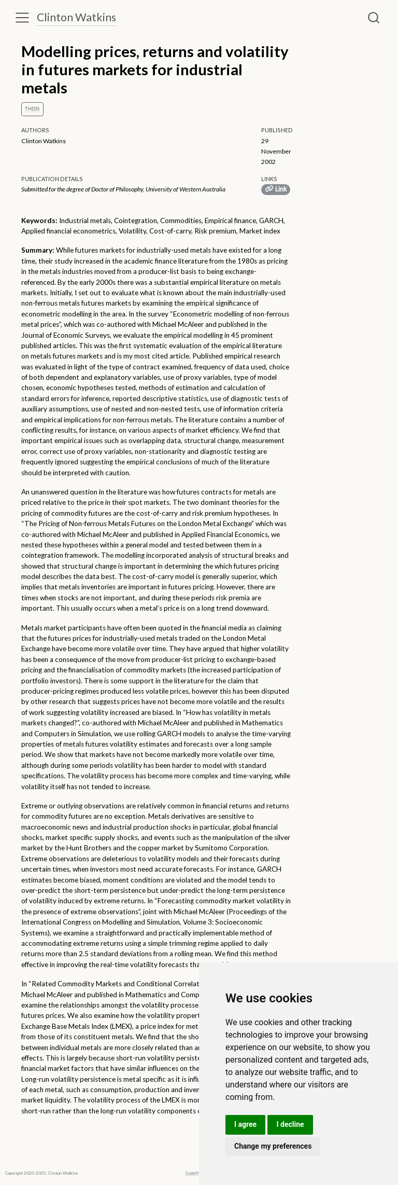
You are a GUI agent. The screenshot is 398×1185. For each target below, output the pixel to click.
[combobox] (374, 17)
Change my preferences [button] (272, 1146)
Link (276, 189)
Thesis (32, 109)
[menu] (22, 17)
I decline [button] (290, 1124)
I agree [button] (245, 1124)
